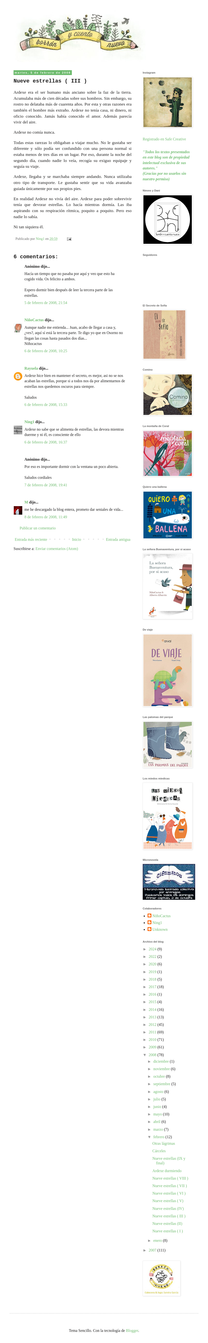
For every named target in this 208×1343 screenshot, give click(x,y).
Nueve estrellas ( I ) (167, 1231)
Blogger (132, 1330)
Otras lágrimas (163, 1143)
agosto (158, 1092)
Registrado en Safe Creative (164, 139)
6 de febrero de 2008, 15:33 (45, 405)
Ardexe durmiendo (166, 1171)
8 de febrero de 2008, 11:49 (45, 517)
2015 (153, 1002)
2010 (153, 1040)
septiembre (162, 1084)
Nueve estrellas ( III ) (169, 1216)
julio (157, 1099)
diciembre (161, 1061)
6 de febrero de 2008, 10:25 (45, 351)
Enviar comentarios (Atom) (57, 549)
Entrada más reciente (31, 539)
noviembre (162, 1069)
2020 (153, 964)
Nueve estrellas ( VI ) (169, 1193)
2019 (153, 972)
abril (157, 1122)
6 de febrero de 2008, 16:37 (45, 442)
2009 (153, 1047)
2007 (153, 1250)
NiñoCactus (34, 320)
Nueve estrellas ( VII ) (169, 1186)
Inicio (76, 539)
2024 (153, 949)
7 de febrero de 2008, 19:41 (45, 485)
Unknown (160, 929)
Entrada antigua (118, 539)
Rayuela (31, 368)
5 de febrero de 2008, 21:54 (45, 303)
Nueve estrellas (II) (167, 1223)
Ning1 (29, 422)
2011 (153, 1032)
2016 (153, 994)
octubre (159, 1076)
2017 (153, 987)
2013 (153, 1017)
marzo (158, 1129)
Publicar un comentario (38, 528)
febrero (159, 1137)
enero (158, 1240)
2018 (153, 979)
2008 (153, 1055)
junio (157, 1107)
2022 (153, 956)
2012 (153, 1025)
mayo (158, 1114)
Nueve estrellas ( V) (167, 1201)
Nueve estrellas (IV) (168, 1208)
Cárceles (159, 1151)
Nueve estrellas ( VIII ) (170, 1178)
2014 (153, 1009)
